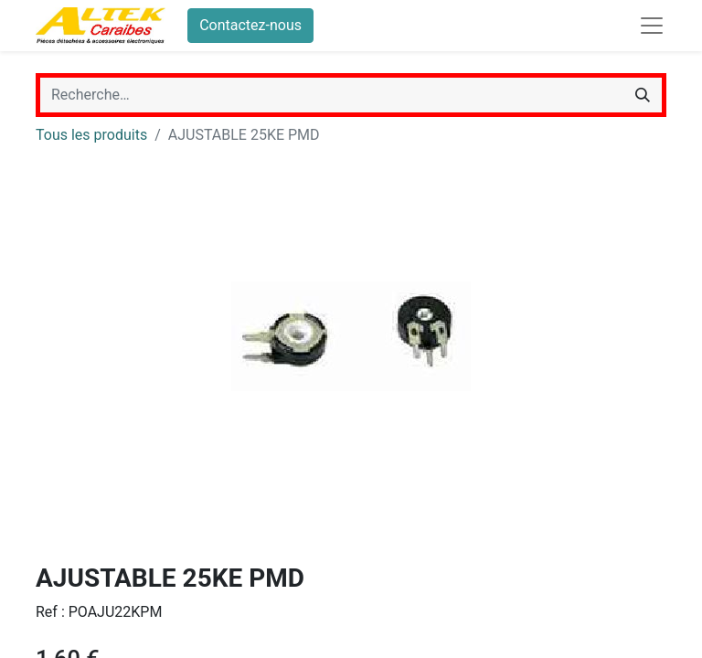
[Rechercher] (642, 95)
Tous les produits (91, 134)
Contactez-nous (250, 25)
